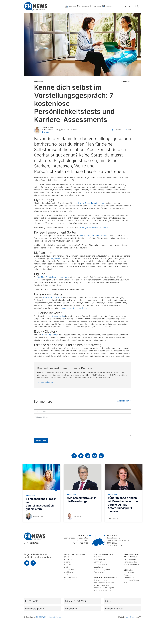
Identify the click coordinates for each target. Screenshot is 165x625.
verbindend (68, 574)
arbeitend (38, 82)
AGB (125, 583)
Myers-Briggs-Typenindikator (91, 203)
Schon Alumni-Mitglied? (105, 578)
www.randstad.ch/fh (46, 382)
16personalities (58, 316)
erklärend (67, 567)
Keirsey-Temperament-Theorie (93, 236)
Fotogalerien (99, 572)
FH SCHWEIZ (41, 617)
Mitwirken (98, 557)
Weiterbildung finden (102, 569)
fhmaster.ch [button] (71, 608)
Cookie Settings (54, 617)
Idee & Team (129, 573)
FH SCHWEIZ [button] (31, 601)
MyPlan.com (56, 259)
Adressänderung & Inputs (104, 588)
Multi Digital (130, 617)
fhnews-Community (103, 554)
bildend (67, 562)
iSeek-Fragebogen (50, 335)
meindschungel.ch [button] (114, 608)
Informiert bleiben (101, 564)
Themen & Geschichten (74, 554)
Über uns (128, 570)
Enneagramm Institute (52, 297)
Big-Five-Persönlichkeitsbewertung (53, 277)
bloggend (68, 579)
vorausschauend (70, 577)
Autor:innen (128, 575)
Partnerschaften (130, 562)
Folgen (45, 132)
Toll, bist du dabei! (101, 580)
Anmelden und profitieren (104, 583)
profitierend (68, 572)
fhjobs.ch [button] (109, 601)
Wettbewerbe (99, 559)
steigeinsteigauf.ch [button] (34, 608)
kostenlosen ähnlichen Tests (74, 308)
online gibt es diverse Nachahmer (94, 227)
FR (129, 6)
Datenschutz (129, 578)
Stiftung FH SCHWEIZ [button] (75, 601)
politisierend (69, 569)
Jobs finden (98, 567)
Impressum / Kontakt (132, 580)
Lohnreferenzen (100, 562)
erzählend (68, 564)
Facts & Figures (130, 559)
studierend (68, 559)
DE (125, 6)
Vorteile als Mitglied (101, 585)
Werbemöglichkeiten (132, 564)
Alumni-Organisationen (103, 590)
